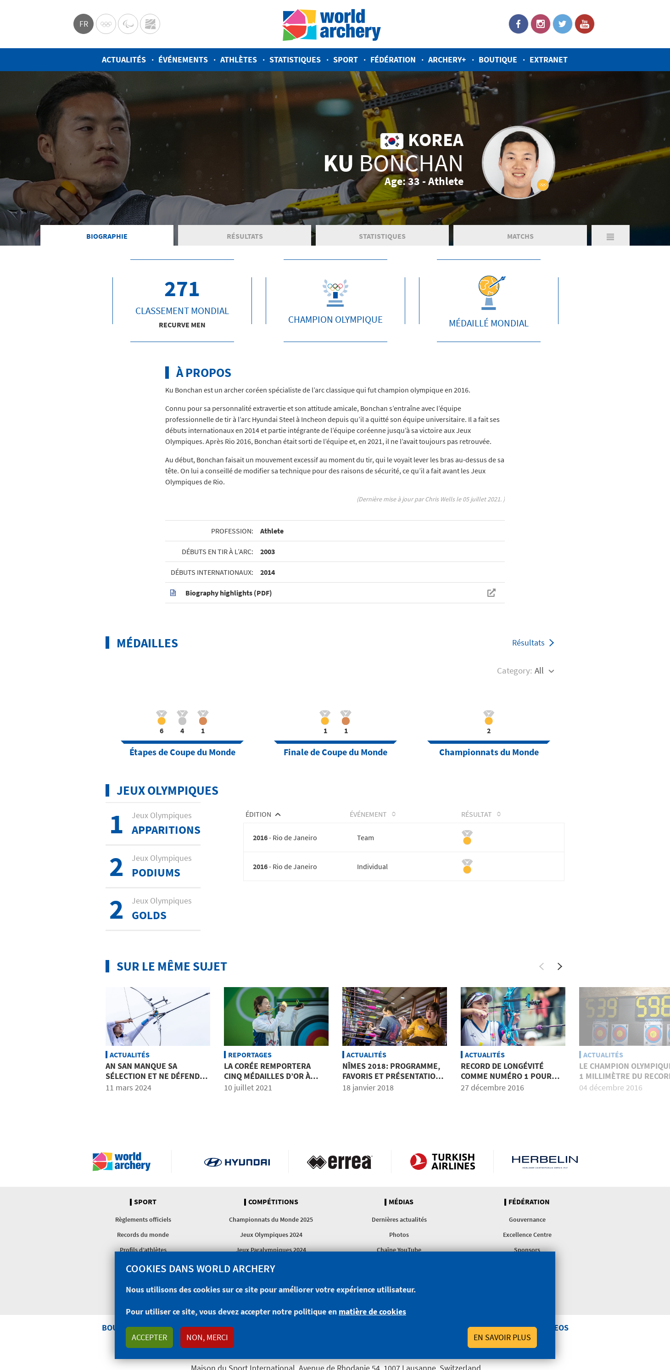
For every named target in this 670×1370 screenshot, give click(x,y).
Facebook (518, 24)
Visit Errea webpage (340, 1161)
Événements (183, 59)
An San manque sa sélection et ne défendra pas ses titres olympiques (157, 1081)
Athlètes (238, 59)
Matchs (520, 236)
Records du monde (143, 1234)
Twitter (563, 24)
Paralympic (128, 24)
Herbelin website (545, 1161)
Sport (345, 59)
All (539, 670)
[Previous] (541, 966)
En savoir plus (502, 1337)
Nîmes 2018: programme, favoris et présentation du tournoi (391, 1076)
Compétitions (273, 1202)
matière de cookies (372, 1311)
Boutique (498, 59)
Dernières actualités (399, 1219)
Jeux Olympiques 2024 (271, 1234)
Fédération (393, 59)
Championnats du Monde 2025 (271, 1219)
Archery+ (447, 59)
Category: (514, 670)
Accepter (149, 1337)
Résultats (245, 236)
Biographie (107, 236)
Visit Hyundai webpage (237, 1161)
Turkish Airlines (442, 1161)
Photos (399, 1234)
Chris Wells (440, 499)
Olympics (106, 24)
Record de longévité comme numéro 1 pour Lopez (506, 1076)
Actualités (124, 59)
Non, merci (207, 1337)
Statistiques (295, 59)
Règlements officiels (143, 1219)
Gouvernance (527, 1219)
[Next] (559, 966)
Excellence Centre (527, 1234)
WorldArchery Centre (150, 24)
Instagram (540, 24)
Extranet (549, 59)
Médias (401, 1202)
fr (83, 23)
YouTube (585, 24)
